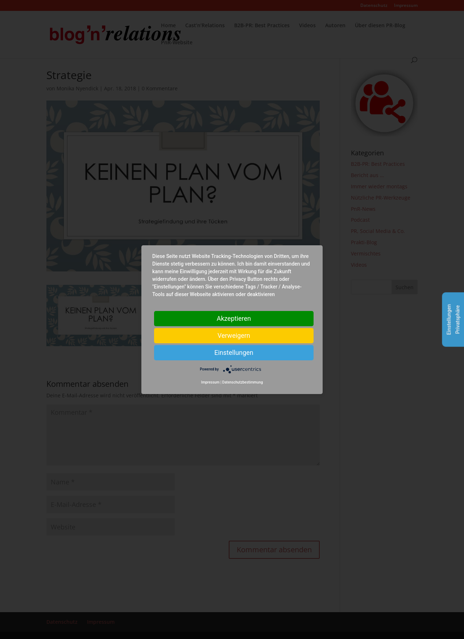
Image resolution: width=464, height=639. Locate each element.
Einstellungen (233, 352)
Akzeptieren (234, 318)
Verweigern (234, 335)
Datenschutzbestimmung (242, 382)
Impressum (210, 382)
